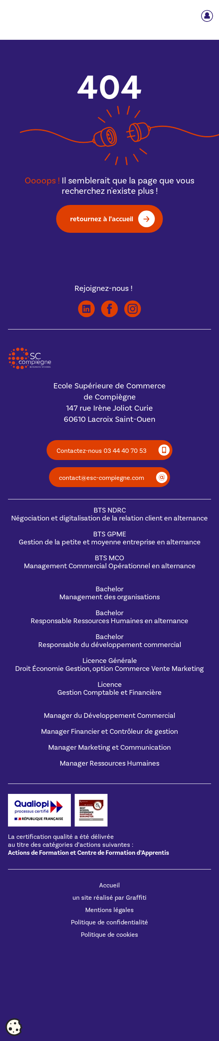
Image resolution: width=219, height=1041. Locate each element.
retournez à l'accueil (101, 218)
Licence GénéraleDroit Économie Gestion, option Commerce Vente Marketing (109, 664)
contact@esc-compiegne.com (101, 478)
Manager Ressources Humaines (109, 763)
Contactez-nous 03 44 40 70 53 (102, 451)
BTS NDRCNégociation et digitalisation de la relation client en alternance (109, 514)
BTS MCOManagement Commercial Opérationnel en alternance (110, 562)
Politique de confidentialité (109, 922)
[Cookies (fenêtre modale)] (14, 1027)
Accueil (109, 885)
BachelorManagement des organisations (109, 593)
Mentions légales (109, 910)
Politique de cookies (109, 935)
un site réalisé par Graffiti (109, 898)
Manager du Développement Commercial (109, 715)
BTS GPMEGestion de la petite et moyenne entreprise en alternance (110, 538)
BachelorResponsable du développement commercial (109, 640)
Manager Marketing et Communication (109, 747)
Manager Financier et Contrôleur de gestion (109, 731)
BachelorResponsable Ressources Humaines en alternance (109, 617)
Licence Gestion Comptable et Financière (109, 688)
